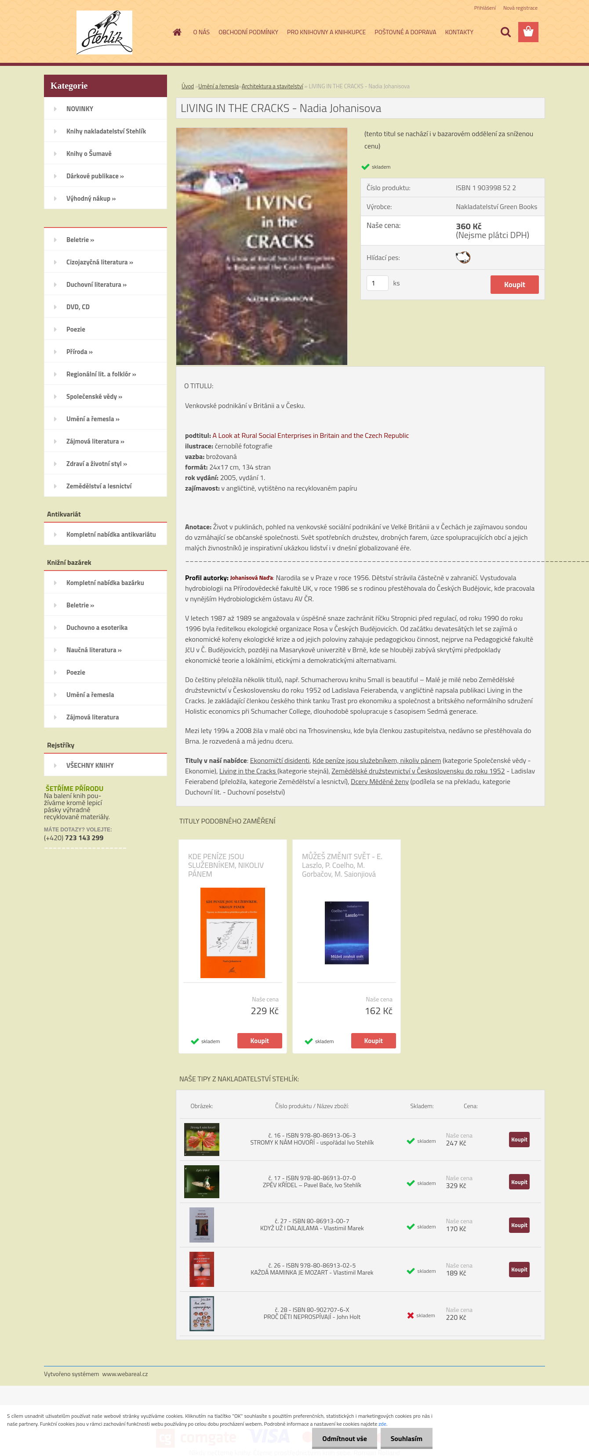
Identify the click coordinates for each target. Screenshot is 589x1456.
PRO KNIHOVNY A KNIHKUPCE (326, 31)
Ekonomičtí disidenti (279, 760)
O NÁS (201, 31)
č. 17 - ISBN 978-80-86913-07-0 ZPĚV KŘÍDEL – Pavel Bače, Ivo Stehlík (312, 1181)
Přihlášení (485, 8)
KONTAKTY (459, 31)
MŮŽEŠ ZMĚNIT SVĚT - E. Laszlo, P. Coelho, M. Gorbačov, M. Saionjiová (342, 865)
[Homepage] (177, 32)
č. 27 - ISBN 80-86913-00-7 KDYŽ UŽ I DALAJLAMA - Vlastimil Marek (312, 1224)
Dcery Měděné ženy (380, 781)
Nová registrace (520, 8)
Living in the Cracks (248, 771)
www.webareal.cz (125, 1373)
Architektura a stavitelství (272, 86)
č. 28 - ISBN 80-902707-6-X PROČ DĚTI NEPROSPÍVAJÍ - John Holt (312, 1313)
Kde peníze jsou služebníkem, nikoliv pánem (377, 760)
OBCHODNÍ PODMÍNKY (248, 31)
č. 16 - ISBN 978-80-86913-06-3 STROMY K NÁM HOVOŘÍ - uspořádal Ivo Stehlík (312, 1139)
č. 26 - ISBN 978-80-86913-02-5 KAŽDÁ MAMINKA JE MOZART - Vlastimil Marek (312, 1269)
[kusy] (378, 283)
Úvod (188, 86)
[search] (505, 32)
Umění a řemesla (218, 86)
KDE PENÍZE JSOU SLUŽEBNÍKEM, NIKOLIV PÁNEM (226, 865)
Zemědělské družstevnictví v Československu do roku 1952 (418, 771)
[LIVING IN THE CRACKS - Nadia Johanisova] (261, 131)
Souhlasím (405, 1438)
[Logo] (104, 32)
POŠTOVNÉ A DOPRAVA (405, 31)
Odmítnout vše (342, 1438)
